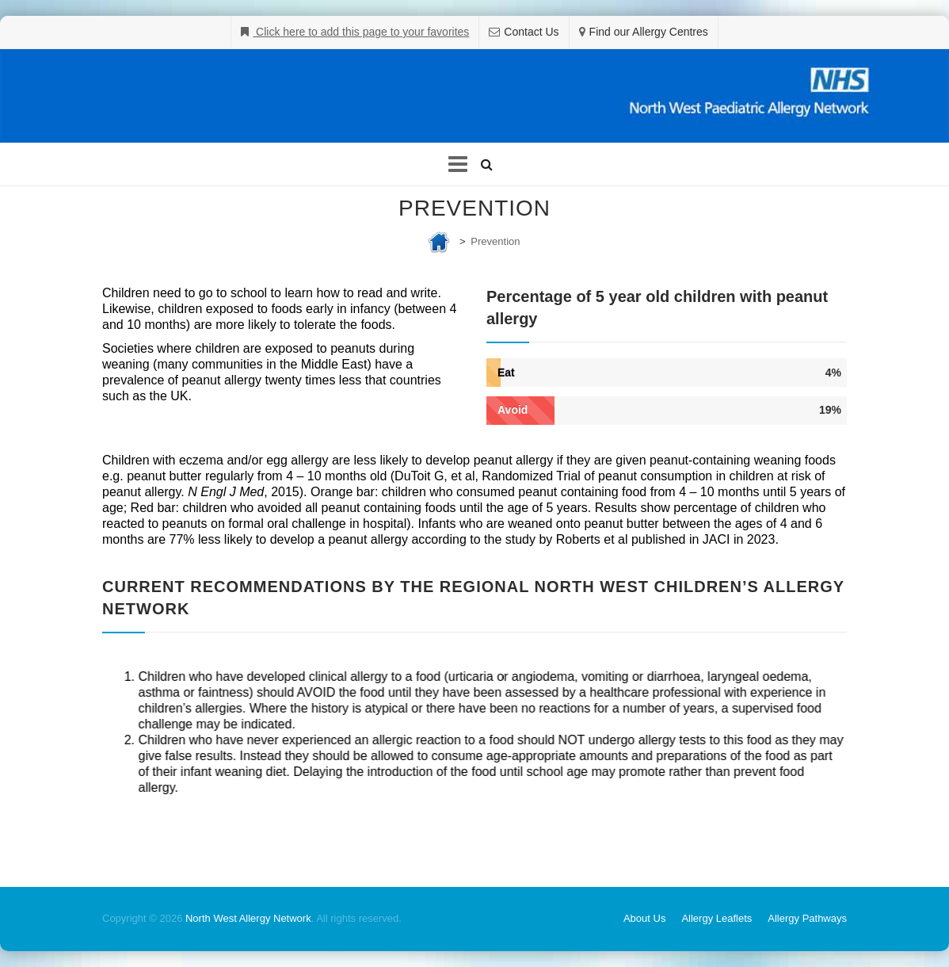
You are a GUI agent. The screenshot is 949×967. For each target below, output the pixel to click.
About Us (644, 918)
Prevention (495, 241)
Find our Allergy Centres (648, 31)
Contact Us (531, 31)
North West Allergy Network (248, 918)
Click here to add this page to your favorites (361, 31)
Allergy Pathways (807, 918)
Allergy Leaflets (716, 918)
